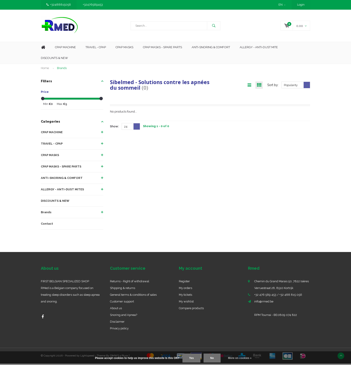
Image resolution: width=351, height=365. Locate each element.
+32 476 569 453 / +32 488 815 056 (278, 296)
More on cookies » (240, 358)
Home (43, 48)
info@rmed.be (263, 303)
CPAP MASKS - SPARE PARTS (162, 48)
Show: (114, 128)
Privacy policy (119, 330)
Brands (62, 69)
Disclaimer (117, 323)
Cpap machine (65, 48)
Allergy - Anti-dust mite (259, 48)
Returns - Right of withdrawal (129, 283)
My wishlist (186, 303)
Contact (47, 225)
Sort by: (273, 86)
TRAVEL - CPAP (52, 145)
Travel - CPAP (96, 48)
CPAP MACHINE (52, 133)
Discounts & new (54, 59)
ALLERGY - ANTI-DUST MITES (62, 191)
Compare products (191, 309)
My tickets (185, 296)
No (212, 358)
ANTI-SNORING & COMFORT (62, 179)
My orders (185, 289)
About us (116, 309)
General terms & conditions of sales (133, 296)
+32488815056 (58, 4)
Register (184, 283)
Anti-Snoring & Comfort (211, 48)
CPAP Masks (124, 48)
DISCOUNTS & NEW (55, 202)
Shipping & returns (122, 289)
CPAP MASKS (50, 156)
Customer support (122, 303)
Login (301, 4)
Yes (191, 358)
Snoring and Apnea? (123, 316)
